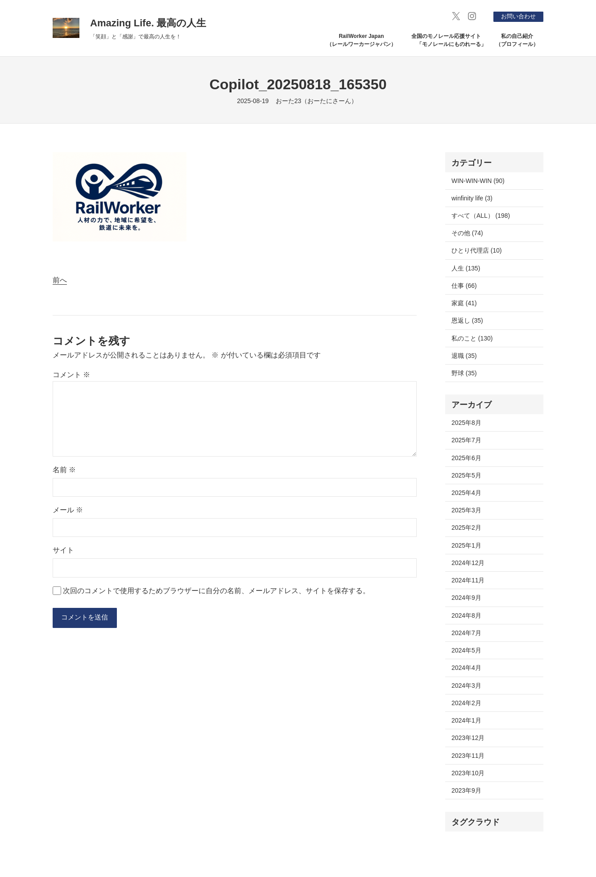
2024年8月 (466, 615)
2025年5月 (466, 475)
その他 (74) (467, 233)
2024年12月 (467, 562)
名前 (64, 470)
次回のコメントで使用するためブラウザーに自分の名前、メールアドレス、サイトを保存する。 (216, 590)
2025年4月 (466, 492)
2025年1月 (466, 545)
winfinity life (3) (472, 198)
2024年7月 (466, 632)
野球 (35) (464, 373)
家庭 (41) (464, 303)
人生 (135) (465, 268)
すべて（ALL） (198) (480, 215)
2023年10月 (467, 773)
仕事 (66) (464, 285)
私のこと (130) (472, 338)
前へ (60, 280)
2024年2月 (466, 703)
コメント (71, 374)
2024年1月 (466, 720)
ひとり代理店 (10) (476, 250)
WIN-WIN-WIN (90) (478, 180)
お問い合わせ (516, 16)
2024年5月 (466, 650)
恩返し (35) (467, 320)
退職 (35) (464, 355)
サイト (63, 550)
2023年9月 (466, 790)
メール (68, 510)
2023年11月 (467, 755)
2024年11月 (467, 580)
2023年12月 (467, 737)
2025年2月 (466, 527)
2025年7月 (466, 440)
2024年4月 (466, 667)
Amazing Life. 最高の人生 (148, 23)
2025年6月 (466, 457)
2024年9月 (466, 597)
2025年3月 (466, 510)
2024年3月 (466, 685)
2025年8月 (466, 422)
